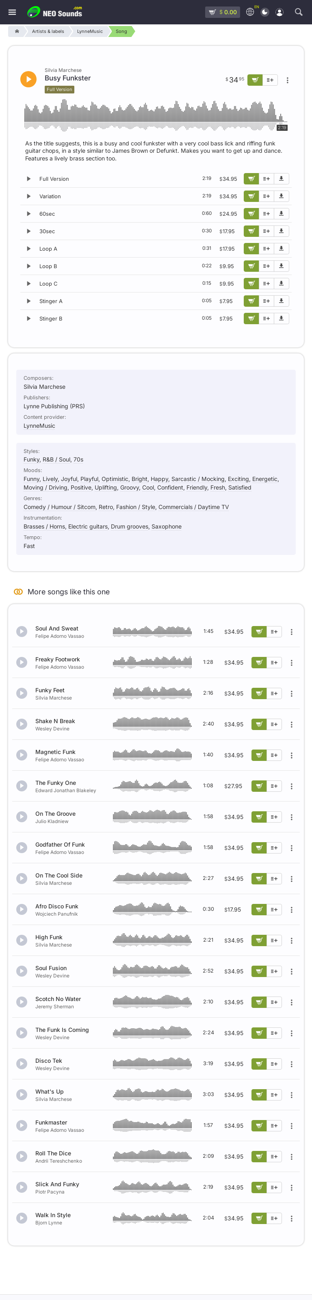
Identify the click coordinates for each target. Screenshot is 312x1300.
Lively (50, 478)
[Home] (15, 31)
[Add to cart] (251, 178)
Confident (170, 487)
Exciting (238, 478)
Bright (139, 478)
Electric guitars (88, 526)
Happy (159, 478)
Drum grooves (129, 526)
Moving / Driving (45, 487)
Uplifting (106, 487)
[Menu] (12, 12)
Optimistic (115, 478)
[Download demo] (281, 178)
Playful (89, 478)
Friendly (196, 487)
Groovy (129, 487)
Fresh (217, 487)
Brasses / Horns (44, 526)
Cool (148, 487)
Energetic (264, 478)
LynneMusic (39, 425)
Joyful (69, 478)
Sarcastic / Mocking (198, 478)
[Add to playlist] (266, 178)
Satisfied (239, 487)
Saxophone (167, 526)
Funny (31, 478)
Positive (81, 487)
